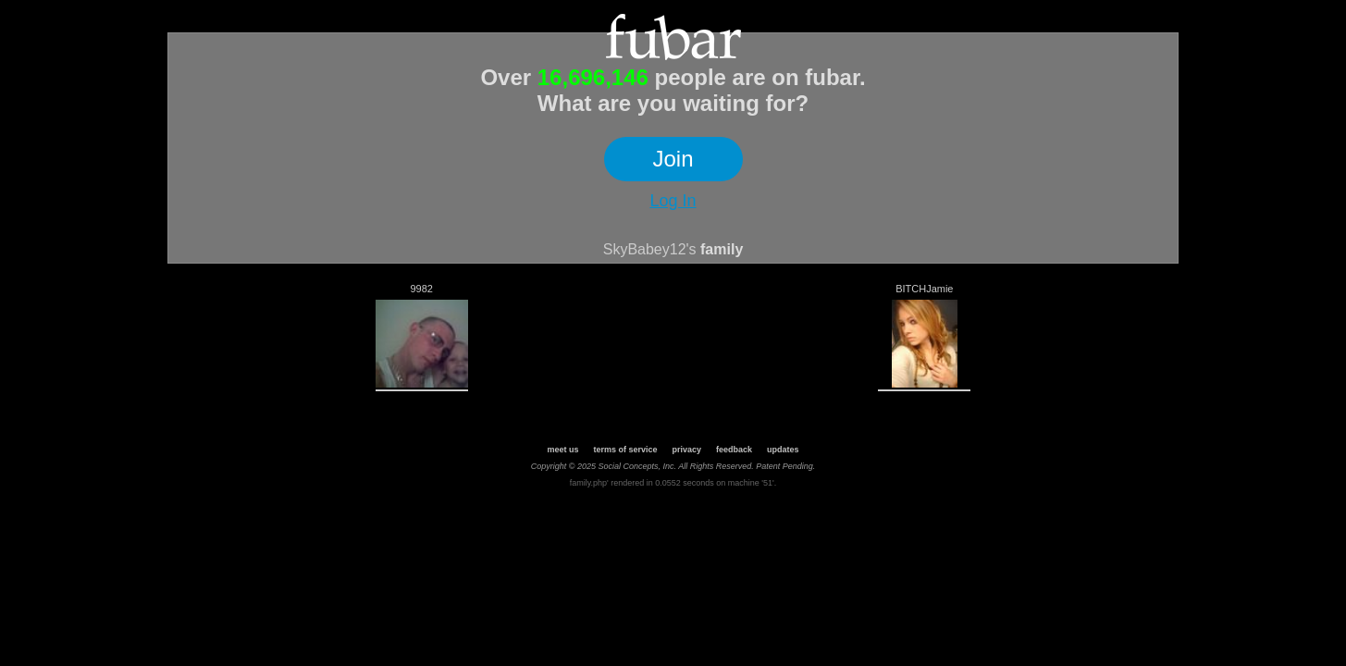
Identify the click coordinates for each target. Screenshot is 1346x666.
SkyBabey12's (650, 249)
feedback (734, 449)
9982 (421, 288)
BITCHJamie (924, 288)
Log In (672, 200)
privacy (686, 449)
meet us (562, 449)
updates (783, 449)
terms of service (625, 449)
